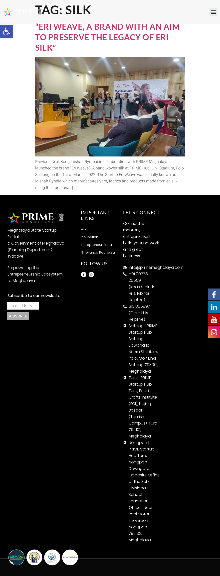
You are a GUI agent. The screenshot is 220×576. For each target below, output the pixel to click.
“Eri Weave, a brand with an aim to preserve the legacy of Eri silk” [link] (107, 37)
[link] (6, 31)
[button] (213, 12)
